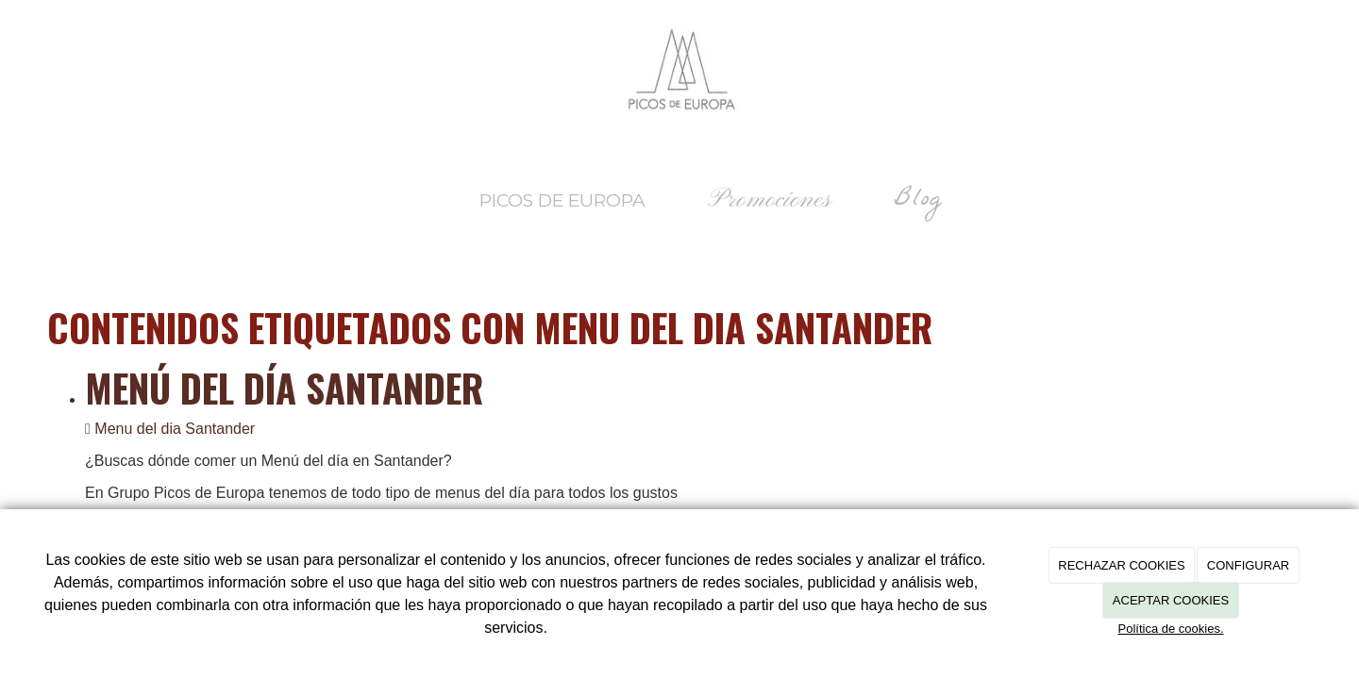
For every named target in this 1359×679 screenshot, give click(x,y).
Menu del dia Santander (174, 429)
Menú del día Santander (284, 387)
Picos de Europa (562, 200)
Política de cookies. (1170, 628)
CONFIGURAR (1248, 565)
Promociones (769, 200)
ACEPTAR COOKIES (1171, 600)
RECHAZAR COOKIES (1121, 565)
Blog (918, 200)
